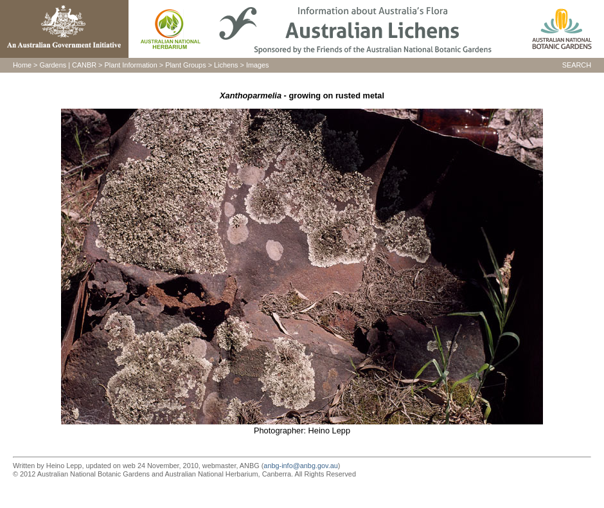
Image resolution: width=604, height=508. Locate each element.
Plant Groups (185, 65)
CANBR (84, 65)
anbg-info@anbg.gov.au (300, 465)
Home (22, 65)
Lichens (226, 65)
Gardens (52, 65)
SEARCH (576, 65)
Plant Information (131, 65)
